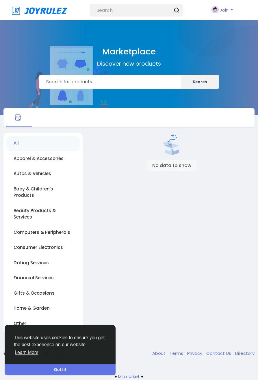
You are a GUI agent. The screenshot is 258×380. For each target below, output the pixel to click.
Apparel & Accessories (39, 158)
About (159, 353)
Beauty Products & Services (35, 214)
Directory (245, 353)
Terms (177, 353)
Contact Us (219, 353)
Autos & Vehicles (32, 173)
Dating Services (31, 263)
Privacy (195, 353)
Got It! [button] (60, 369)
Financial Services (34, 278)
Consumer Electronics (38, 247)
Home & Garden (32, 308)
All (16, 143)
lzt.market (129, 376)
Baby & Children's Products (33, 192)
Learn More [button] (26, 352)
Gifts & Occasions (34, 293)
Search (200, 82)
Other (20, 323)
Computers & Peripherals (42, 232)
